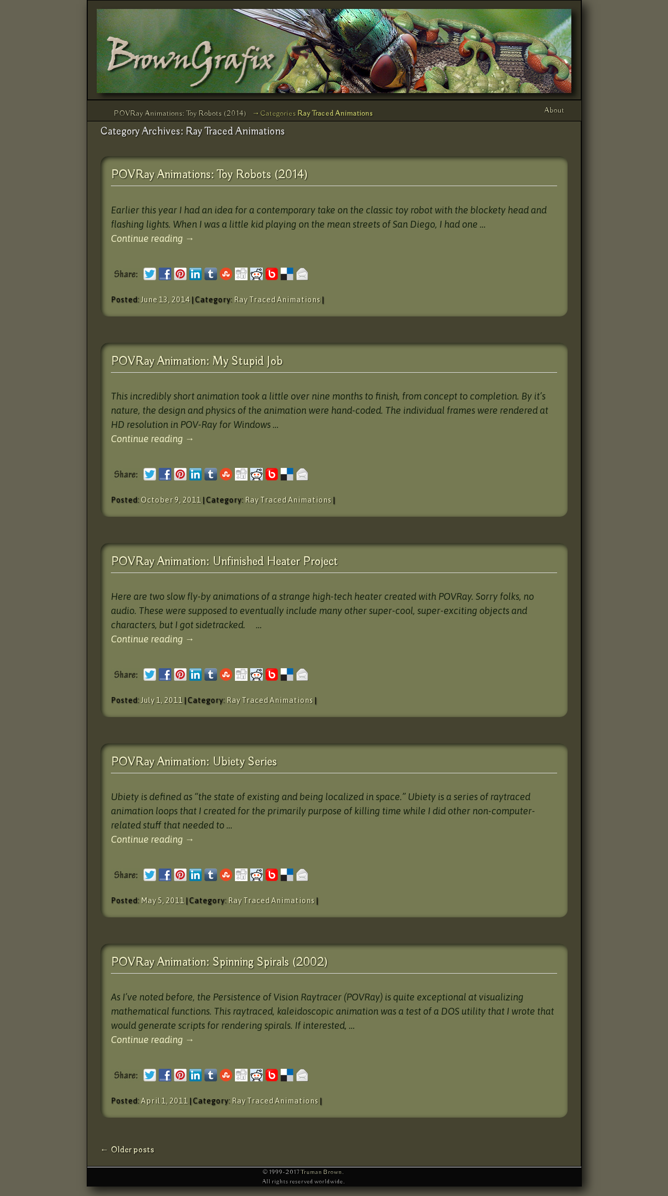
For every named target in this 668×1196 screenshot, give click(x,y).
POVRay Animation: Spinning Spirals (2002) (219, 962)
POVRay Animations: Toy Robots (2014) (180, 113)
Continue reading (152, 238)
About (554, 110)
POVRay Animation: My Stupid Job (197, 361)
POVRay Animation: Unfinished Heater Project (224, 562)
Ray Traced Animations (277, 299)
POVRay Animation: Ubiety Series (194, 762)
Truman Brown (321, 1172)
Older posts (127, 1150)
